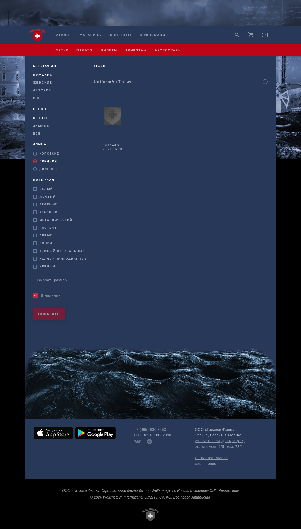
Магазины (91, 35)
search (237, 35)
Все (37, 98)
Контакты (121, 35)
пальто (84, 50)
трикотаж (136, 50)
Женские (42, 83)
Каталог (63, 35)
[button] (265, 37)
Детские (42, 90)
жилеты (109, 50)
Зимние (41, 126)
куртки (61, 50)
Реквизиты (229, 490)
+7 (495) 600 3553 (150, 429)
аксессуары (168, 50)
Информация (154, 35)
